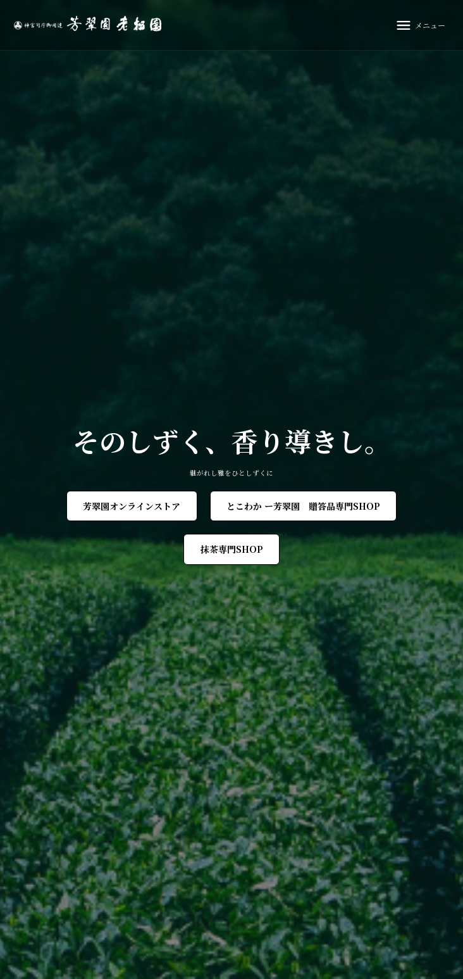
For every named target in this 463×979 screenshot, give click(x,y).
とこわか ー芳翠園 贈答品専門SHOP (303, 506)
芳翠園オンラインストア (131, 506)
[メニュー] (420, 25)
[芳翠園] (91, 25)
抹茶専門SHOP (232, 549)
